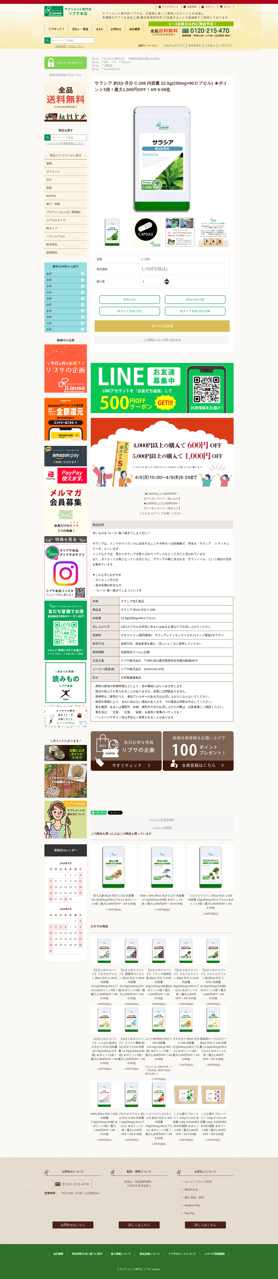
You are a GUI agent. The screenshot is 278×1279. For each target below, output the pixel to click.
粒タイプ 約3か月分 (130, 311)
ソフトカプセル (55, 236)
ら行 (49, 323)
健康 (49, 163)
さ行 (49, 286)
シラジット (225, 45)
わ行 (49, 329)
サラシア (126, 61)
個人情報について (121, 1253)
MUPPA (51, 195)
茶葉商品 (51, 252)
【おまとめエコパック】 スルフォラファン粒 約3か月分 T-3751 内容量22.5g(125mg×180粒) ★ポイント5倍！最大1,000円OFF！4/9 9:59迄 (213, 984)
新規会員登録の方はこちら (65, 74)
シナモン (210, 45)
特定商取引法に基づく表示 (87, 1253)
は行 (49, 304)
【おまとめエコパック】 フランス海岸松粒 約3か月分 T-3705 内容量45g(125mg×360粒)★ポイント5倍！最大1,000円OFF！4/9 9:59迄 (159, 984)
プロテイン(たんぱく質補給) (63, 212)
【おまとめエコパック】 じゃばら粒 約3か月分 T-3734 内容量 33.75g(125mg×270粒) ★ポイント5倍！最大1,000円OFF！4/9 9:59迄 (104, 1051)
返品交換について (150, 1253)
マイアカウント (170, 6)
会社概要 (134, 29)
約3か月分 (130, 299)
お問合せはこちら (73, 1225)
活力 (49, 179)
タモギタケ (194, 45)
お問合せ (116, 29)
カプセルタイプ (55, 220)
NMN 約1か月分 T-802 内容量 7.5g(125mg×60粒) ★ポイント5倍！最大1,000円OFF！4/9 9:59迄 (104, 1124)
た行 (49, 292)
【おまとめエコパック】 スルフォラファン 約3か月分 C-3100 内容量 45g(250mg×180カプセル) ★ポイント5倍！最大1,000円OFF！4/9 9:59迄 (186, 984)
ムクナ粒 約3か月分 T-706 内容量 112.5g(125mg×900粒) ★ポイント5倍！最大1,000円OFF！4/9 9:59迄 (158, 1049)
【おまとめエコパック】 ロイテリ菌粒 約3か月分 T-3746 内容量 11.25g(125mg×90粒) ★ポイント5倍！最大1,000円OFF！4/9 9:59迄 (131, 1051)
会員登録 (192, 6)
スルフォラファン (174, 45)
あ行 (49, 273)
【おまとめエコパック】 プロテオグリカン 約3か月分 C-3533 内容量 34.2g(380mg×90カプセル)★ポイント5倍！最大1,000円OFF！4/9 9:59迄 (104, 984)
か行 (49, 279)
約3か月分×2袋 (195, 299)
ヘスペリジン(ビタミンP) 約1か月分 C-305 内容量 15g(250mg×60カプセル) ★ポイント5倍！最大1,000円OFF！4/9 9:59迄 (158, 1126)
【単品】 (108, 65)
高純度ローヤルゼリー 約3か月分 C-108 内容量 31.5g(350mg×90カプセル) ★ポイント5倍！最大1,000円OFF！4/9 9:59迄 (213, 1049)
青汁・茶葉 (53, 203)
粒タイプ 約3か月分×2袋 (195, 311)
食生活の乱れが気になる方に (145, 58)
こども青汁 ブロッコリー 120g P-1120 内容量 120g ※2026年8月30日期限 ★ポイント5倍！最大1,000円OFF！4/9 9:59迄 (186, 1124)
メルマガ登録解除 (215, 1253)
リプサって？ (56, 29)
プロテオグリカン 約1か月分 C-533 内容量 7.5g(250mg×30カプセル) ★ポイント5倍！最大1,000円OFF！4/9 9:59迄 (131, 1124)
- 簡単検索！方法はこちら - (69, 46)
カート (227, 6)
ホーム (95, 58)
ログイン (210, 6)
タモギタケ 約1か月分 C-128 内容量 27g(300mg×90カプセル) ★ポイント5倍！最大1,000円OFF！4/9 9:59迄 (186, 1049)
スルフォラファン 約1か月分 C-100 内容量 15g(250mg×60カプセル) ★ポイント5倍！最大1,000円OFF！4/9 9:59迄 (210, 901)
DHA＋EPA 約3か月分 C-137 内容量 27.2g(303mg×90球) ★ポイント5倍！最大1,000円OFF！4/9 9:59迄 (162, 899)
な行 (49, 298)
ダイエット (53, 171)
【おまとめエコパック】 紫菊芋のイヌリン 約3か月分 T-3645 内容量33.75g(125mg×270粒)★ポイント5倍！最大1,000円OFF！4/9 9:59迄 (131, 984)
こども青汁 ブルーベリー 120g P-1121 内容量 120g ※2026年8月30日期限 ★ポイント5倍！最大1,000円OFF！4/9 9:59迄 (213, 1124)
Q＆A (99, 29)
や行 (49, 317)
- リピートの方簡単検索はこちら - (66, 143)
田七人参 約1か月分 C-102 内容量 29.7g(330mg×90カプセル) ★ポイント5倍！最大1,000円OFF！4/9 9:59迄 (113, 899)
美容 (49, 187)
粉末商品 (51, 244)
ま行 (49, 310)
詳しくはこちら (139, 1225)
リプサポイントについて (182, 1253)
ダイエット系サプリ (114, 58)
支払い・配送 (80, 29)
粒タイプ (51, 228)
